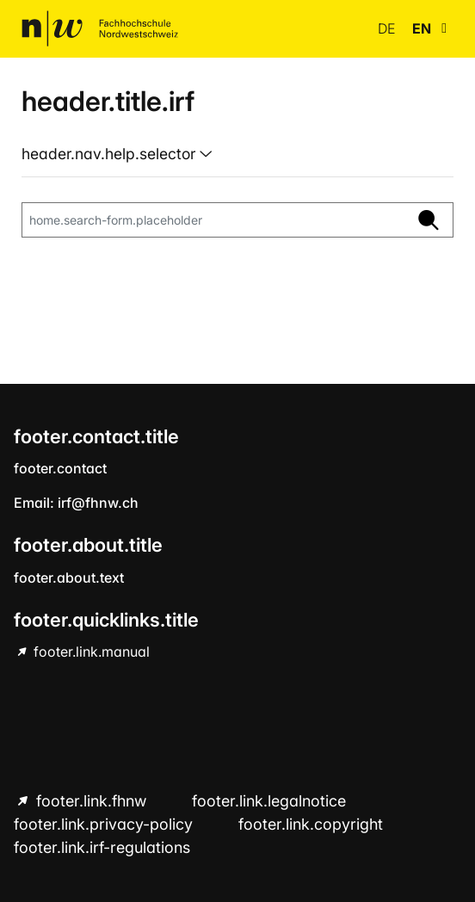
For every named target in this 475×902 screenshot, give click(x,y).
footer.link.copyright (310, 824)
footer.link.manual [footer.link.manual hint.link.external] (90, 651)
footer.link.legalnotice (269, 801)
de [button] (388, 28)
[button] (444, 28)
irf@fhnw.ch (98, 502)
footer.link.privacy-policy (105, 824)
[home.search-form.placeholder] (213, 220)
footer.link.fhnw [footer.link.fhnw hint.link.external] (91, 801)
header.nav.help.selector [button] (111, 154)
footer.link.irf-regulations (102, 847)
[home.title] (100, 28)
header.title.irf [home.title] (108, 101)
